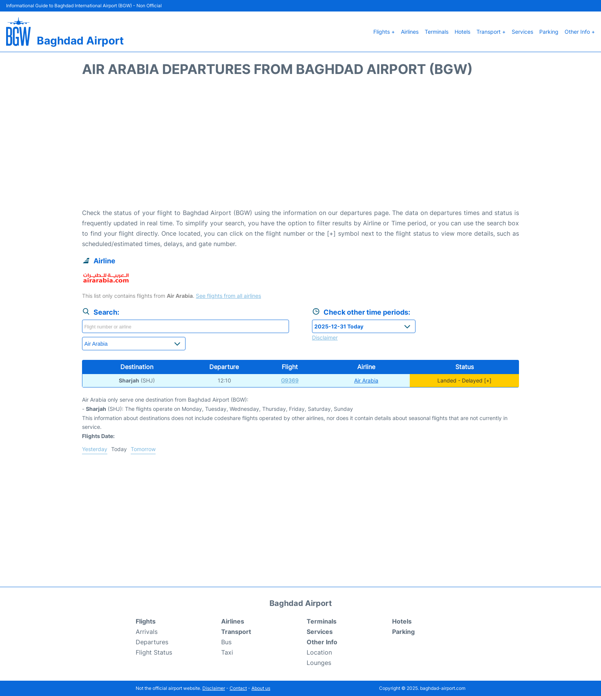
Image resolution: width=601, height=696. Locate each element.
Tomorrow (143, 449)
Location (319, 652)
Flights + (384, 31)
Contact (238, 688)
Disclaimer (213, 688)
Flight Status (154, 652)
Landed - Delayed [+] (464, 380)
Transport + (491, 31)
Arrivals (147, 631)
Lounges (319, 662)
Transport (236, 631)
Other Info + (580, 31)
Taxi (227, 652)
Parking (548, 31)
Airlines (410, 31)
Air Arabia (366, 380)
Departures (152, 642)
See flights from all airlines (228, 295)
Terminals (436, 31)
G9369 (290, 380)
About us (260, 688)
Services (522, 31)
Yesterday (94, 449)
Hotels (462, 31)
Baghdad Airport (80, 40)
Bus (226, 642)
